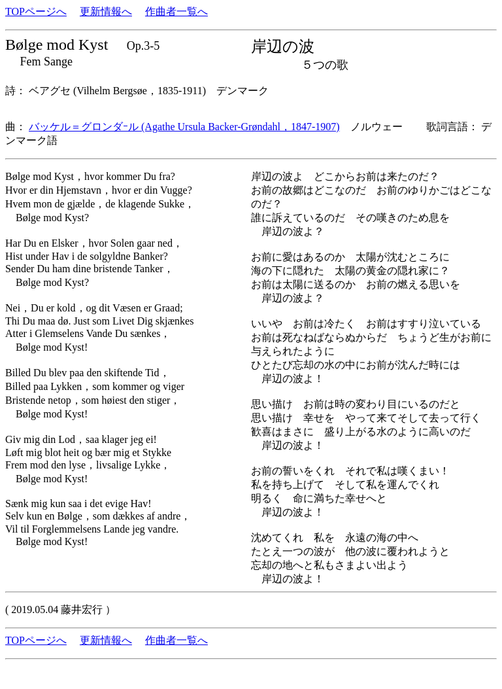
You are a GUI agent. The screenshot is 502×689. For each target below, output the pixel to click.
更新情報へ (106, 11)
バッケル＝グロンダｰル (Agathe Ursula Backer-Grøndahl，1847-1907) (184, 126)
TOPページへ (36, 11)
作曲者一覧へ (176, 11)
